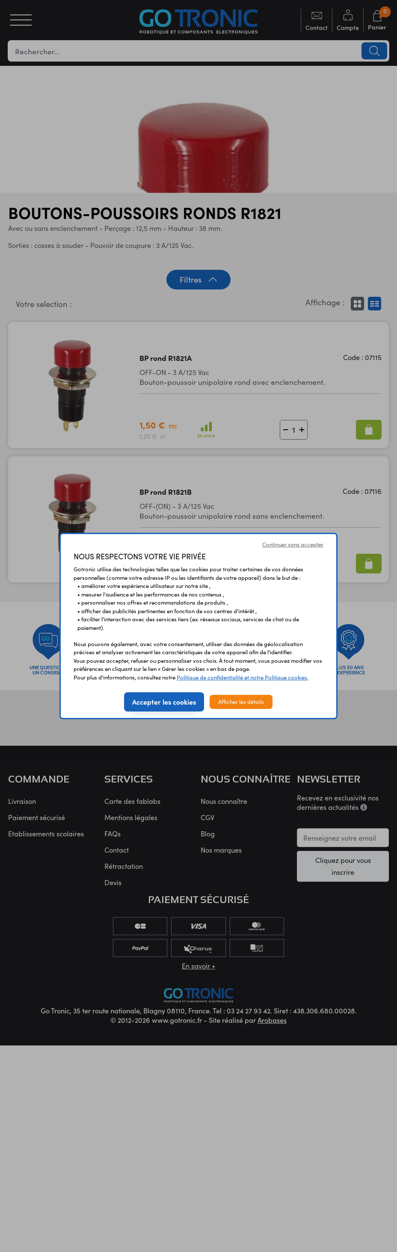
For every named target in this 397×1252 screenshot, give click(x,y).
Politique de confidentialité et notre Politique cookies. (242, 677)
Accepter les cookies (164, 701)
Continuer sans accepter (292, 544)
